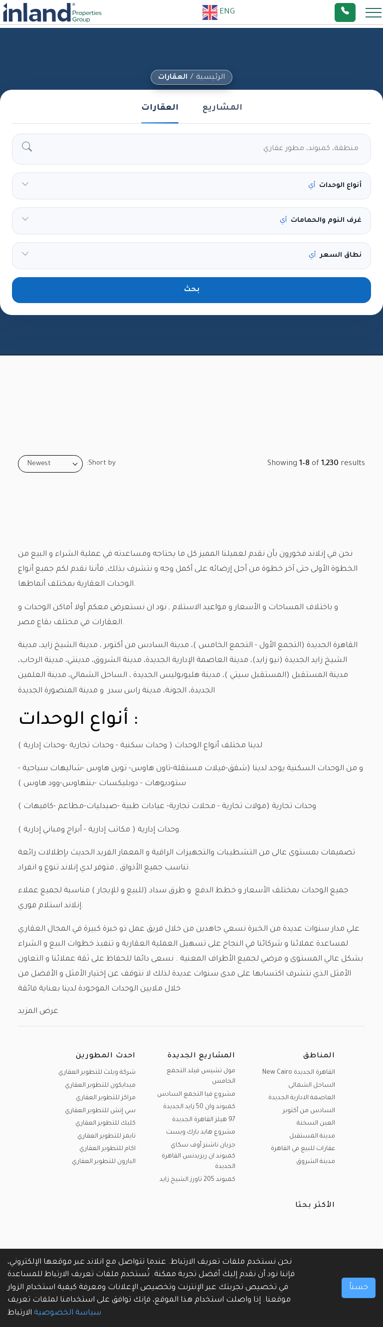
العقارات (173, 78)
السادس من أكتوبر (309, 1111)
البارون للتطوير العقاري (104, 1162)
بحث (191, 290)
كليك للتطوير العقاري (105, 1123)
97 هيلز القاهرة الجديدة (203, 1120)
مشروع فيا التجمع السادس (196, 1094)
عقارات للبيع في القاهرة (303, 1149)
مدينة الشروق (315, 1162)
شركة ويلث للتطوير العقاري (97, 1072)
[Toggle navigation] (371, 12)
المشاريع (222, 108)
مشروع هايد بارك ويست (200, 1132)
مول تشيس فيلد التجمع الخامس (201, 1076)
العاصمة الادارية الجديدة (301, 1098)
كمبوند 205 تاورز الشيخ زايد (197, 1179)
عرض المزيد (38, 1011)
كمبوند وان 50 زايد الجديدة (199, 1107)
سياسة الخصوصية (67, 1313)
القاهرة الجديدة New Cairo (298, 1072)
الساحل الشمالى (311, 1085)
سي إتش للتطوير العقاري (100, 1111)
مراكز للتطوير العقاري (106, 1098)
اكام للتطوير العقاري (107, 1149)
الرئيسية (210, 78)
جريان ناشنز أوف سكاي (203, 1145)
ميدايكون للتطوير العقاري (100, 1085)
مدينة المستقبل (312, 1136)
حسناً (358, 1288)
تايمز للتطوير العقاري (106, 1136)
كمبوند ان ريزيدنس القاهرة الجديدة (198, 1161)
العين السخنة (316, 1123)
